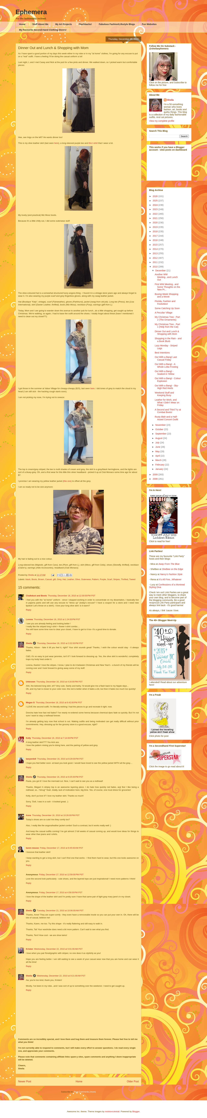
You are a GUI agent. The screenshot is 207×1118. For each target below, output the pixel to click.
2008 (155, 479)
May (157, 451)
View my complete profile (161, 121)
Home (22, 24)
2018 (155, 231)
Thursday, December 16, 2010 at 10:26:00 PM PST (56, 815)
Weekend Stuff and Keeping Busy (164, 394)
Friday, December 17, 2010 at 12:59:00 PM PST (61, 874)
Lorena (29, 619)
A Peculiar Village (163, 312)
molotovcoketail (112, 1111)
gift (54, 579)
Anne (28, 815)
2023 (155, 209)
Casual (48, 579)
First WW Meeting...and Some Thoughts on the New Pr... (167, 287)
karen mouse (32, 848)
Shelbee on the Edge (172, 569)
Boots (34, 579)
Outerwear (86, 579)
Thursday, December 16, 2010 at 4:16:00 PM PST (59, 681)
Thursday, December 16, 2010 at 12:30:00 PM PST (71, 595)
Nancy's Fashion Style (171, 574)
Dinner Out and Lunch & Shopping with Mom (167, 332)
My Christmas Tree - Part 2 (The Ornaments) (167, 318)
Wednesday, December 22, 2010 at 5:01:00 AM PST (58, 949)
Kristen (29, 949)
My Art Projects (63, 24)
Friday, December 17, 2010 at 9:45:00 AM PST (61, 848)
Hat (64, 579)
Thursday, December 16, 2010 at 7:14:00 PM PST (55, 738)
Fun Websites (149, 24)
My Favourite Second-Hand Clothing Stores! (42, 30)
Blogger (135, 1111)
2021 (155, 218)
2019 (155, 227)
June (158, 447)
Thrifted (124, 579)
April (157, 455)
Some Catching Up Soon (167, 308)
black (28, 579)
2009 (155, 474)
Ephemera (31, 11)
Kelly (28, 738)
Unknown (30, 681)
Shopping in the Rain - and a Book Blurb (168, 339)
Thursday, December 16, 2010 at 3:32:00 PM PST (60, 643)
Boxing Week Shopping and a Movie (166, 295)
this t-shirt (93, 143)
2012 (155, 258)
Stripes (116, 579)
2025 (155, 200)
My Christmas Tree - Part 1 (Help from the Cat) (167, 325)
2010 (155, 266)
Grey (59, 579)
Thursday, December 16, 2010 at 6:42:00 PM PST (59, 702)
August (159, 438)
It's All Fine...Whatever (170, 579)
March (158, 460)
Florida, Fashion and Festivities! (165, 302)
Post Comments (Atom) (85, 1092)
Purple (103, 579)
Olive (77, 579)
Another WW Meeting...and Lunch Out (166, 277)
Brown (41, 579)
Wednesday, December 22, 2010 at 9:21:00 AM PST (61, 976)
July (157, 442)
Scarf (109, 579)
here (56, 143)
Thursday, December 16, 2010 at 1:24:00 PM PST (57, 619)
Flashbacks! (85, 24)
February (160, 464)
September (161, 433)
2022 (155, 214)
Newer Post (24, 1081)
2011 (155, 262)
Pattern (95, 579)
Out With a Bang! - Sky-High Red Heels (167, 387)
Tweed (132, 579)
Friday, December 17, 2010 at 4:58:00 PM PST (60, 892)
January (159, 469)
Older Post (133, 1081)
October (159, 429)
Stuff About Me (40, 24)
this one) (68, 481)
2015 (155, 244)
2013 (155, 253)
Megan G (30, 702)
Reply (28, 610)
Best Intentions (162, 352)
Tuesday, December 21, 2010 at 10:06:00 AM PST (60, 910)
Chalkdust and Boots (36, 595)
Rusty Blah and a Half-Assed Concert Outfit (166, 418)
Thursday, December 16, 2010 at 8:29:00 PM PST (60, 759)
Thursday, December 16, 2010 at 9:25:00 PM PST (60, 777)
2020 (155, 222)
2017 (155, 236)
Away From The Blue (169, 564)
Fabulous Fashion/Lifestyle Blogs (117, 24)
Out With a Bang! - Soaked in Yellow (164, 372)
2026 (155, 196)
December (160, 270)
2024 (155, 205)
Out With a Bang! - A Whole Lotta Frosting (166, 365)
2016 (155, 240)
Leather (70, 579)
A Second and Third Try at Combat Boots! (168, 411)
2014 (155, 249)
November (160, 425)
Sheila (29, 643)
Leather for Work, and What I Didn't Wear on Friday (167, 402)
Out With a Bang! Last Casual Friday (166, 358)
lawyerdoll (31, 759)
